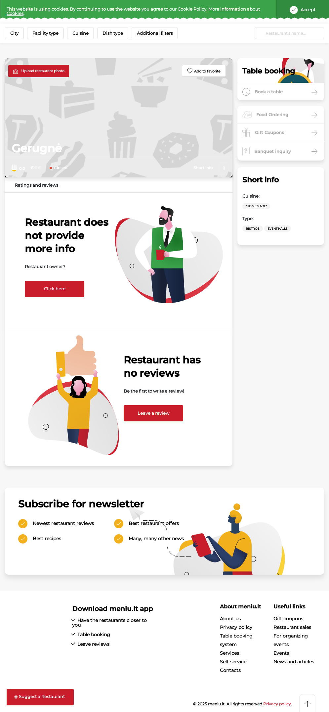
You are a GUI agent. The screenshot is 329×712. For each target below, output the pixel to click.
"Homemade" (256, 206)
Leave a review (153, 413)
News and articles (293, 662)
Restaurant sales (292, 627)
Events (281, 653)
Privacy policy (236, 627)
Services (229, 653)
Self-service (233, 662)
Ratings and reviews (36, 185)
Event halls (277, 228)
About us (230, 619)
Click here (54, 288)
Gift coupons (288, 619)
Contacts (230, 670)
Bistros (253, 228)
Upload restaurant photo (42, 71)
